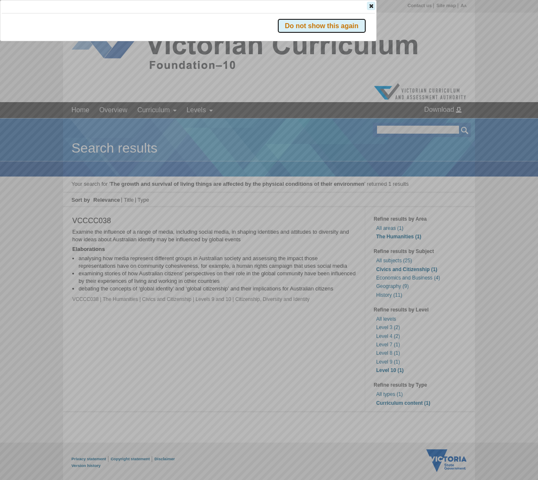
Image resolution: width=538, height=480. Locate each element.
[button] (450, 125)
